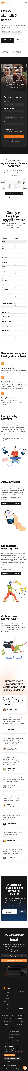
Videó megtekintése (21, 40)
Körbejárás (7, 1004)
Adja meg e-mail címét (9, 108)
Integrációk (7, 1001)
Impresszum (7, 1024)
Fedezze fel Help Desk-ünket (14, 194)
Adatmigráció (21, 994)
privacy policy (18, 1051)
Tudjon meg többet (14, 197)
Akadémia (20, 1018)
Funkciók (7, 998)
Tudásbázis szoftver (14, 1031)
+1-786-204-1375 (11, 1066)
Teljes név (6, 101)
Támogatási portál (20, 991)
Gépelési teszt (20, 1024)
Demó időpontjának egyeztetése (14, 960)
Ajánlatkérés (21, 1004)
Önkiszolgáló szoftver (14, 1040)
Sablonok (21, 1021)
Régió (5, 121)
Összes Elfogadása (9, 1055)
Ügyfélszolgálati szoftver (14, 1034)
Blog (21, 1012)
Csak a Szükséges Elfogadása (12, 1058)
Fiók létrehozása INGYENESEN (14, 136)
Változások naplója (20, 1000)
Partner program (7, 1021)
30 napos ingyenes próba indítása (10, 911)
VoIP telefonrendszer (14, 1037)
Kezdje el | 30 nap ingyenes (6, 40)
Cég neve (6, 114)
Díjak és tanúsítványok (7, 1015)
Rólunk (7, 1012)
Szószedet (20, 1015)
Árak (7, 995)
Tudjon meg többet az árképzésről (11, 503)
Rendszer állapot (21, 997)
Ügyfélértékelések (7, 1018)
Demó (22, 911)
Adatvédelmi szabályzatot (14, 141)
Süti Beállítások (8, 1061)
